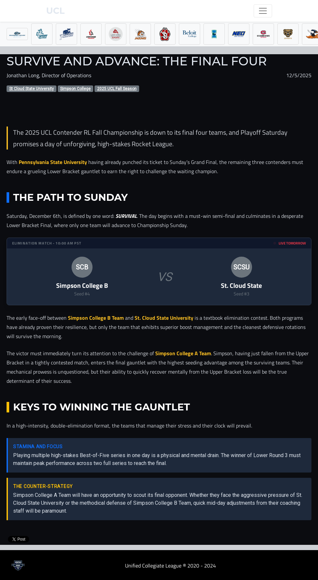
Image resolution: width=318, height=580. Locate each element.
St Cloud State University (31, 88)
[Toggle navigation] (263, 10)
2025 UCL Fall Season (117, 88)
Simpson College (75, 88)
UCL (55, 10)
